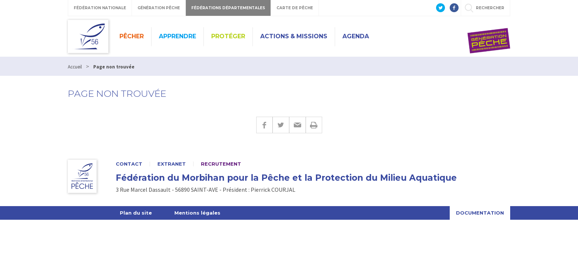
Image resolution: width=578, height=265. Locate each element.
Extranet (171, 164)
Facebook (264, 125)
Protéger (228, 36)
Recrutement (221, 164)
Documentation (480, 213)
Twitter (280, 125)
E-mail (297, 125)
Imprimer (314, 125)
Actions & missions (293, 36)
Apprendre (177, 36)
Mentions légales (197, 213)
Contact (129, 164)
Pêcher (131, 36)
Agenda (355, 36)
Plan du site (136, 213)
